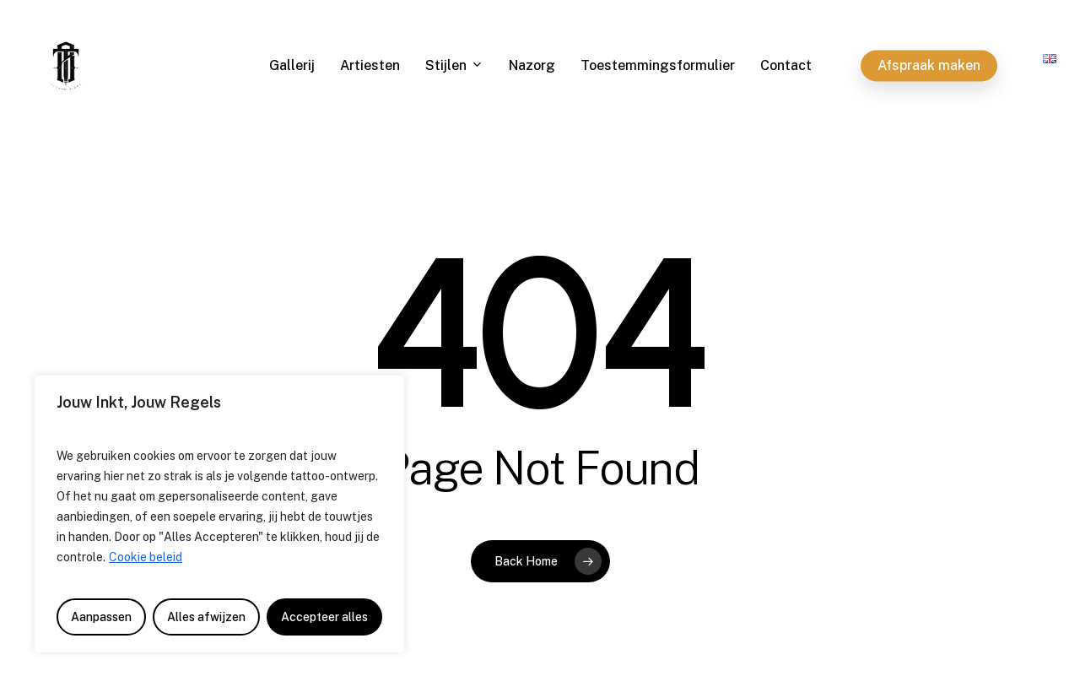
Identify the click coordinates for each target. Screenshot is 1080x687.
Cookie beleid (145, 557)
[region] (219, 514)
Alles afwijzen (206, 617)
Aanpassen (101, 617)
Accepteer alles (324, 617)
